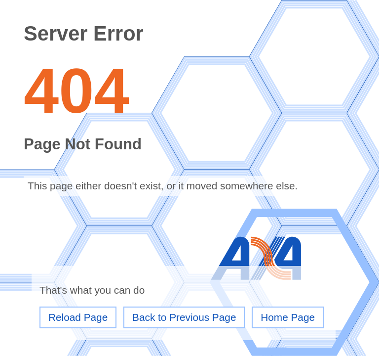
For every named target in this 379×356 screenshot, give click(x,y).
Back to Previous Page (184, 317)
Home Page (288, 317)
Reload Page (78, 317)
